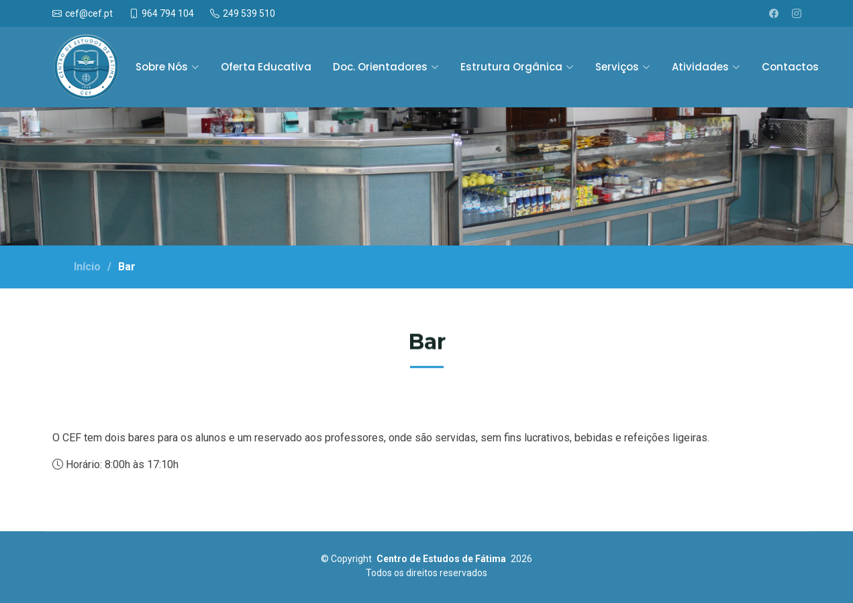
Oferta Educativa (266, 67)
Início (87, 266)
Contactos (790, 67)
